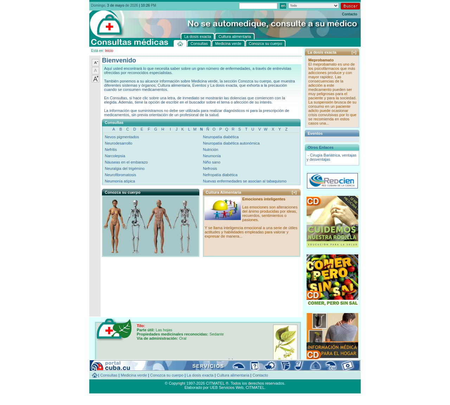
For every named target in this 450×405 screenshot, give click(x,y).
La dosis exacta (200, 375)
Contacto (349, 14)
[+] (294, 192)
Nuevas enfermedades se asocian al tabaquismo (245, 181)
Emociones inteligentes (263, 199)
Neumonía (212, 156)
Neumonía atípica (120, 181)
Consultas (108, 375)
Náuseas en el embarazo (126, 162)
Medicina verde (134, 375)
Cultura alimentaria (233, 375)
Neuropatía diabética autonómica (231, 143)
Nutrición (210, 149)
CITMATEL (255, 387)
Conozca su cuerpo (167, 375)
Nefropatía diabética (220, 175)
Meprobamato (321, 60)
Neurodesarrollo (118, 143)
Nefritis (111, 149)
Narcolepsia (115, 156)
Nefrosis (210, 168)
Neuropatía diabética (221, 137)
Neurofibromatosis (120, 175)
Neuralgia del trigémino (124, 168)
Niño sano (211, 162)
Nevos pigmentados (122, 137)
